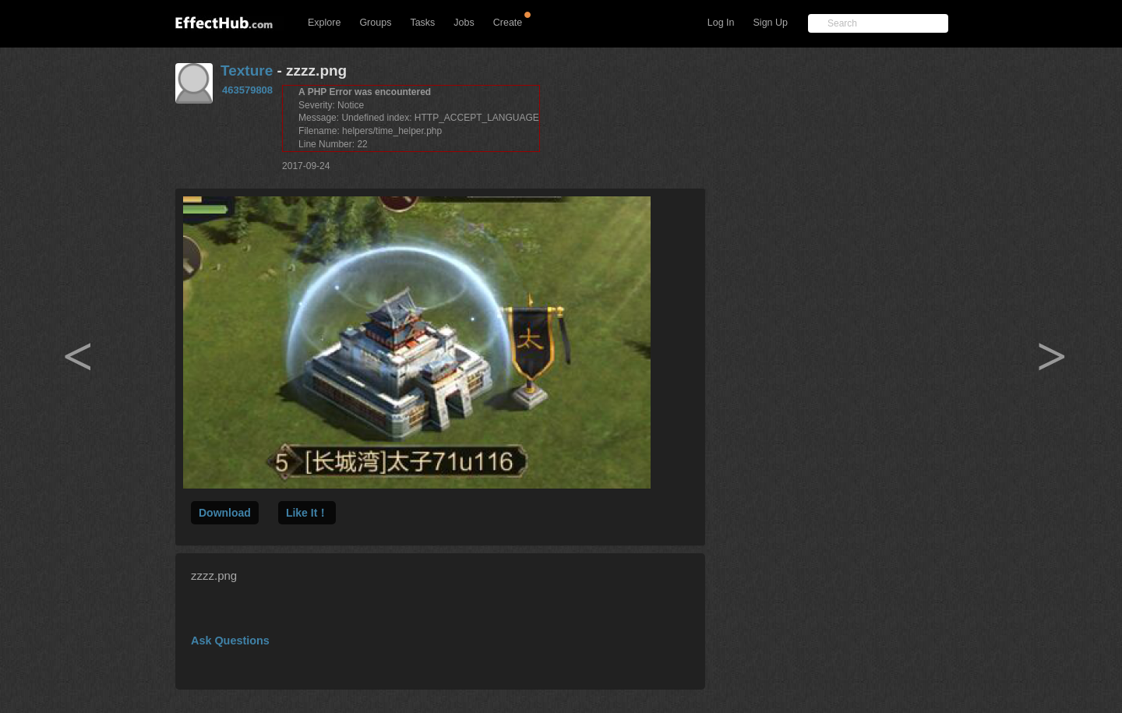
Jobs (463, 22)
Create (508, 22)
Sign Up (770, 22)
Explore (324, 22)
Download (225, 513)
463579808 (247, 90)
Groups (375, 22)
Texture (247, 70)
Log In (721, 22)
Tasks (422, 22)
